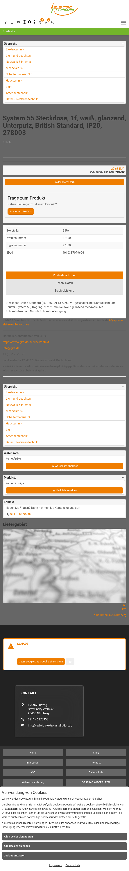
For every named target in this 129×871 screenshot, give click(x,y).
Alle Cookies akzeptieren (18, 836)
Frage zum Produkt (21, 330)
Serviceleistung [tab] (64, 410)
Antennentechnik (17, 93)
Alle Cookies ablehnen (17, 845)
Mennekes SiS (15, 68)
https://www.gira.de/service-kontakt (26, 461)
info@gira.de (11, 467)
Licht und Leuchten (18, 55)
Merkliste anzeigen (66, 609)
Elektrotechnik (15, 49)
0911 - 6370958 (20, 633)
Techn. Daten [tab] (64, 402)
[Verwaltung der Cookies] (70, 780)
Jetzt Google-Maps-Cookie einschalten (41, 781)
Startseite (9, 31)
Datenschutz (73, 865)
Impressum (55, 865)
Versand (119, 291)
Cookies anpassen (14, 855)
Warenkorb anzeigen (66, 585)
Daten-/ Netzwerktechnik (22, 99)
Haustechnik (14, 80)
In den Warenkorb (65, 301)
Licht (9, 87)
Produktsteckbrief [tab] (64, 394)
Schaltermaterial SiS (19, 74)
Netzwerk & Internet (18, 62)
